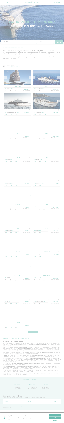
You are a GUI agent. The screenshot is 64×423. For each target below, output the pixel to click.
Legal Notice (22, 405)
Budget (41, 41)
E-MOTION (18, 322)
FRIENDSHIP (17, 181)
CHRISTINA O (46, 86)
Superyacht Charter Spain (50, 417)
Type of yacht (5, 41)
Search (59, 42)
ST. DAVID (18, 157)
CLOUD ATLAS (47, 251)
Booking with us (36, 379)
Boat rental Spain (32, 419)
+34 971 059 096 (54, 2)
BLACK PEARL (18, 86)
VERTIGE (46, 204)
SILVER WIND (18, 299)
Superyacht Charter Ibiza (50, 419)
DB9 (47, 181)
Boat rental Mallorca (33, 420)
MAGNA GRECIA (18, 133)
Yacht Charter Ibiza (32, 418)
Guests (24, 41)
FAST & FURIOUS (17, 275)
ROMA (46, 133)
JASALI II (46, 157)
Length (17, 66)
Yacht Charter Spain (33, 416)
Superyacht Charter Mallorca (50, 418)
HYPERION (18, 251)
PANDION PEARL (46, 275)
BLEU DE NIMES (18, 110)
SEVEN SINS (18, 204)
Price (12, 66)
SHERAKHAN (46, 110)
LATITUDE (47, 299)
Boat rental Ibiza (48, 416)
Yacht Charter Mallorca (33, 417)
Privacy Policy (28, 405)
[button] (5, 77)
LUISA (46, 228)
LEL (18, 228)
